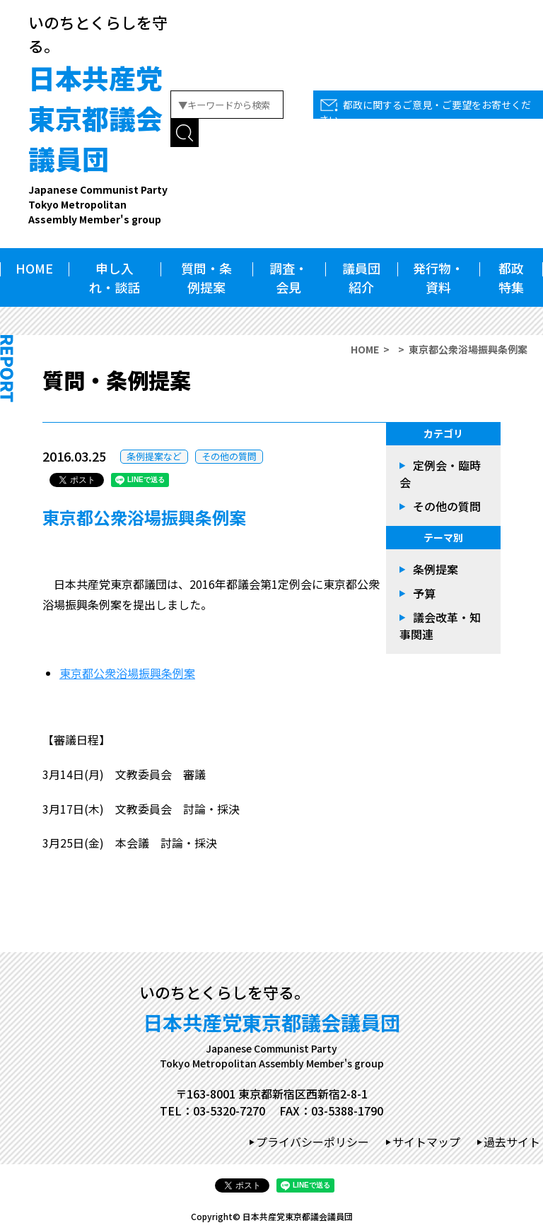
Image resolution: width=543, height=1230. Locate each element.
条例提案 (435, 569)
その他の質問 (229, 456)
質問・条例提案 (206, 277)
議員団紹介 (361, 277)
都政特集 (511, 277)
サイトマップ (426, 1141)
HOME (34, 268)
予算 (424, 593)
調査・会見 (288, 277)
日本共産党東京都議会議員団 (99, 142)
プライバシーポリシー (312, 1141)
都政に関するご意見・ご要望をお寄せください (425, 112)
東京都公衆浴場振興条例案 (127, 672)
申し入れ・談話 (114, 277)
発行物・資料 (438, 277)
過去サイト (512, 1141)
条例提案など (154, 456)
